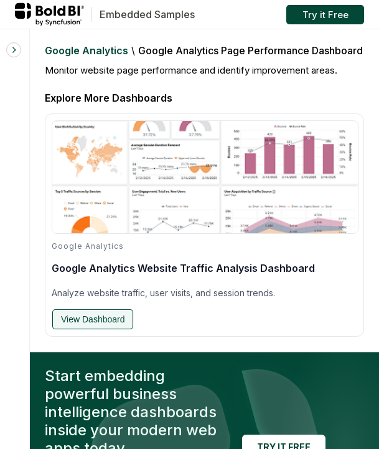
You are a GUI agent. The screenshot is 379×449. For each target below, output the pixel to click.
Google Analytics (86, 50)
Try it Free (325, 15)
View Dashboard (92, 319)
